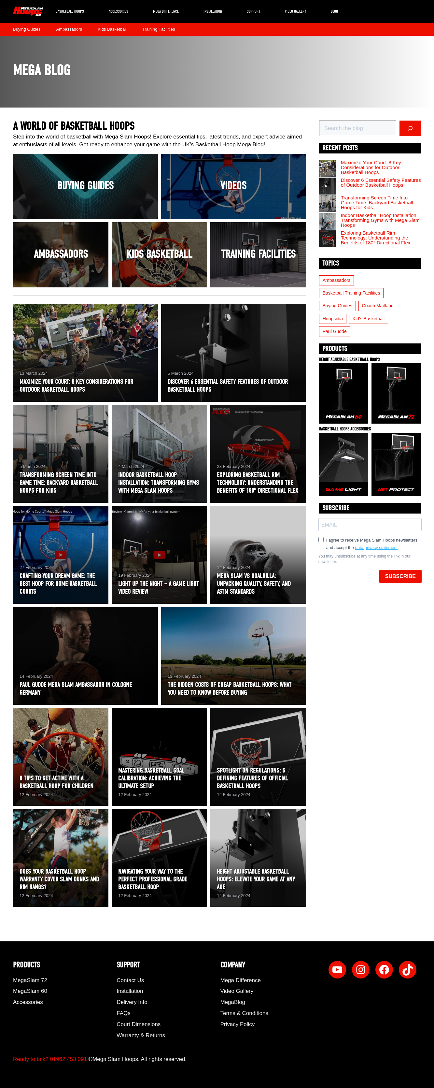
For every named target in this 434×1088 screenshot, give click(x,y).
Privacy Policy (237, 1024)
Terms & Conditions (244, 1013)
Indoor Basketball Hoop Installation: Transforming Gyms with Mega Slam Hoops (380, 220)
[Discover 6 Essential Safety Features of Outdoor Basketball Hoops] (327, 186)
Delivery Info (132, 1002)
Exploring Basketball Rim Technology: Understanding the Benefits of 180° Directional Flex (376, 237)
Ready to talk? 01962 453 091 (50, 1059)
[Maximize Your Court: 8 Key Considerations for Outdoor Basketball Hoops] (327, 169)
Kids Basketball (112, 29)
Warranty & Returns (141, 1035)
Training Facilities (158, 29)
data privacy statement (376, 547)
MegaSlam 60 (30, 991)
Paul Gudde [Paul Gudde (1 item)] (335, 331)
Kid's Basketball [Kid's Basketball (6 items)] (369, 318)
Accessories (118, 11)
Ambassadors (69, 29)
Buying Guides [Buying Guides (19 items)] (337, 305)
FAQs (124, 1013)
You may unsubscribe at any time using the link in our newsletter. (364, 559)
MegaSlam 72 (30, 980)
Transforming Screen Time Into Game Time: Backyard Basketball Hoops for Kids (377, 202)
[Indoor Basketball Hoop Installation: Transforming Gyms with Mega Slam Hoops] (327, 221)
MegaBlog (232, 1002)
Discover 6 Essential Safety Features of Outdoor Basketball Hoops (381, 182)
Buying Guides (27, 29)
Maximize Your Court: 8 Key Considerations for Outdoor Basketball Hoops (371, 167)
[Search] (410, 128)
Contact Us (130, 980)
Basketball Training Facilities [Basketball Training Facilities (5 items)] (351, 293)
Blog (334, 11)
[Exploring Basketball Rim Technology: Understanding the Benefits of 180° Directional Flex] (327, 239)
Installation (212, 11)
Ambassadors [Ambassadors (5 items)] (337, 280)
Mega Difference (166, 11)
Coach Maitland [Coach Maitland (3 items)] (378, 305)
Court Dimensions (139, 1024)
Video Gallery (295, 11)
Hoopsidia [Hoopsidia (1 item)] (333, 318)
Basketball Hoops (70, 11)
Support (253, 11)
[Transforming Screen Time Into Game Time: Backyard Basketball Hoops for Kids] (327, 204)
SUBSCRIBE (400, 576)
